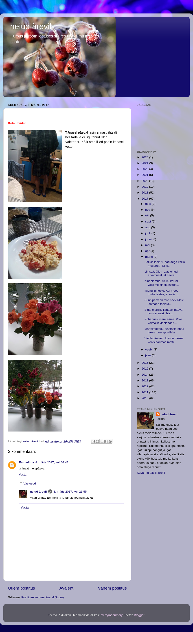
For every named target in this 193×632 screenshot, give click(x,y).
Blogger (139, 615)
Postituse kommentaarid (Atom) (42, 597)
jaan (148, 355)
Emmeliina (26, 462)
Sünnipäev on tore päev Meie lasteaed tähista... (164, 301)
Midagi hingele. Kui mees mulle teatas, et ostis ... (162, 292)
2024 (145, 163)
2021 (145, 174)
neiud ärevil (30, 26)
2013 (145, 380)
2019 (145, 186)
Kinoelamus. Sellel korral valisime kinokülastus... (162, 282)
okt (147, 215)
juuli (148, 233)
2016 (145, 362)
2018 (145, 192)
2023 (145, 169)
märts (149, 256)
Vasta (22, 474)
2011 (145, 392)
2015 (145, 368)
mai (148, 245)
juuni (148, 239)
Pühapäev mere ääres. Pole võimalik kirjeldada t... (163, 320)
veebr (149, 349)
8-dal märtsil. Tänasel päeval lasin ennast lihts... (164, 311)
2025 (145, 157)
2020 (145, 181)
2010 (145, 398)
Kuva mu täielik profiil (151, 472)
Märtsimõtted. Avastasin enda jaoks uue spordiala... (164, 330)
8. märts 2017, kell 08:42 (52, 462)
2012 (145, 386)
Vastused (30, 483)
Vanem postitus (112, 588)
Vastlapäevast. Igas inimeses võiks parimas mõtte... (164, 340)
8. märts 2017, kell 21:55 (70, 491)
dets (148, 203)
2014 (145, 374)
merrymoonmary (111, 615)
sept (148, 221)
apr (147, 251)
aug (148, 227)
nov (148, 209)
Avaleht (66, 588)
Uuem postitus (21, 588)
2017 (145, 198)
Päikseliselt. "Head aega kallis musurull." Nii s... (165, 263)
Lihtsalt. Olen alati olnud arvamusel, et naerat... (161, 273)
